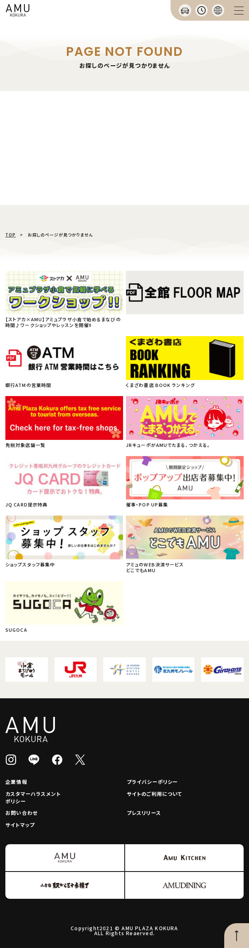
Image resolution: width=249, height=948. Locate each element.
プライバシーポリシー (152, 781)
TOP (10, 235)
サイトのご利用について (155, 793)
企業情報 (16, 781)
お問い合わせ (21, 812)
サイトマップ (20, 824)
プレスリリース (144, 812)
